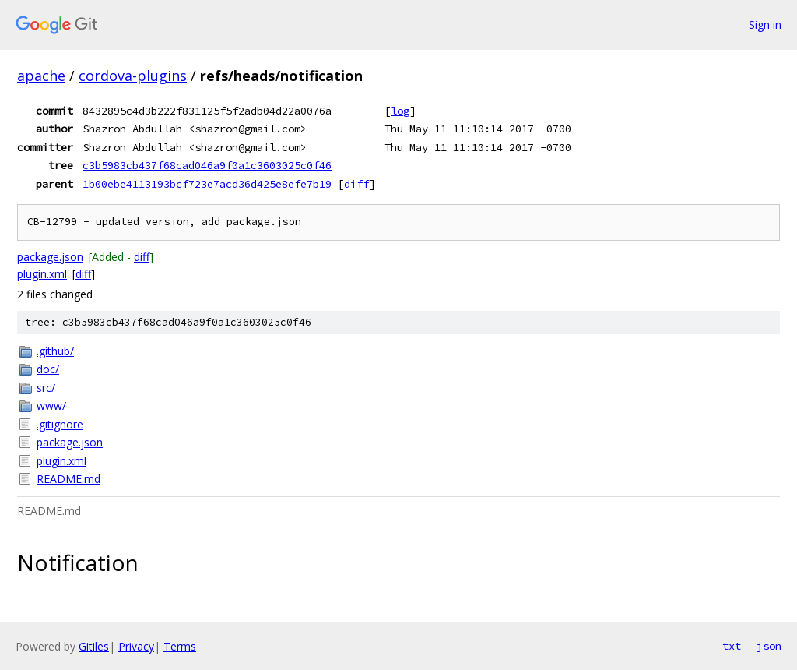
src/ (46, 387)
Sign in (765, 24)
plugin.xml (42, 273)
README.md (68, 478)
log (400, 111)
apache (41, 75)
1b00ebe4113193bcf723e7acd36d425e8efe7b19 (207, 184)
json (769, 646)
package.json (50, 256)
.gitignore (60, 424)
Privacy (136, 646)
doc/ (48, 368)
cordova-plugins (133, 75)
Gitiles (94, 646)
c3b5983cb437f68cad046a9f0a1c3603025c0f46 (207, 165)
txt (731, 646)
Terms (179, 646)
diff (356, 184)
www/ (51, 405)
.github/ (55, 351)
